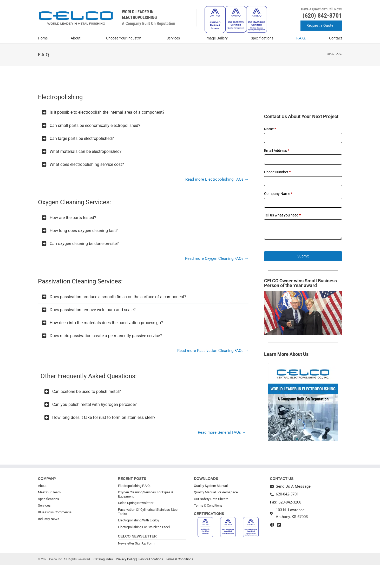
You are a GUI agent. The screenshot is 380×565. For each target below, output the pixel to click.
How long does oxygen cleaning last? (84, 230)
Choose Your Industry (124, 38)
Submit (303, 256)
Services (174, 38)
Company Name (278, 194)
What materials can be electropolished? (86, 151)
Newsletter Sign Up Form (136, 543)
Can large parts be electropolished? (82, 138)
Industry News (48, 519)
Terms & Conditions (208, 505)
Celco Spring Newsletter (135, 503)
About (77, 38)
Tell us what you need (282, 215)
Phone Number (277, 172)
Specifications (262, 38)
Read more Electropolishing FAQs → (216, 179)
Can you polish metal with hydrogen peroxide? (94, 404)
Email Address (276, 150)
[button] (143, 112)
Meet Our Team (49, 492)
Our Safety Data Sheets (211, 499)
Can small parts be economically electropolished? (95, 125)
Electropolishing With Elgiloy (138, 520)
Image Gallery (217, 38)
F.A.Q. (301, 38)
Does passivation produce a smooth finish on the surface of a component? (118, 296)
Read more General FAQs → (222, 432)
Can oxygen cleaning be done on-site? (84, 243)
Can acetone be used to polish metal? (86, 391)
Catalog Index (103, 559)
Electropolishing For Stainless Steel (144, 527)
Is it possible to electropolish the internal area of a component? (107, 112)
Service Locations (151, 559)
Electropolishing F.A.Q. (134, 486)
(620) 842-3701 (322, 15)
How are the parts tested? (73, 217)
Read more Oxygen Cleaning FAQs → (216, 258)
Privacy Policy (126, 559)
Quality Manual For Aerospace (216, 492)
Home (43, 38)
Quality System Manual (211, 486)
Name (270, 129)
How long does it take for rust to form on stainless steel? (103, 417)
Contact (335, 38)
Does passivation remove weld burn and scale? (93, 309)
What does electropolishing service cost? (87, 164)
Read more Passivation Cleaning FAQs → (212, 350)
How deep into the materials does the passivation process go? (106, 322)
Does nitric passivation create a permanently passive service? (106, 335)
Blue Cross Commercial (55, 512)
